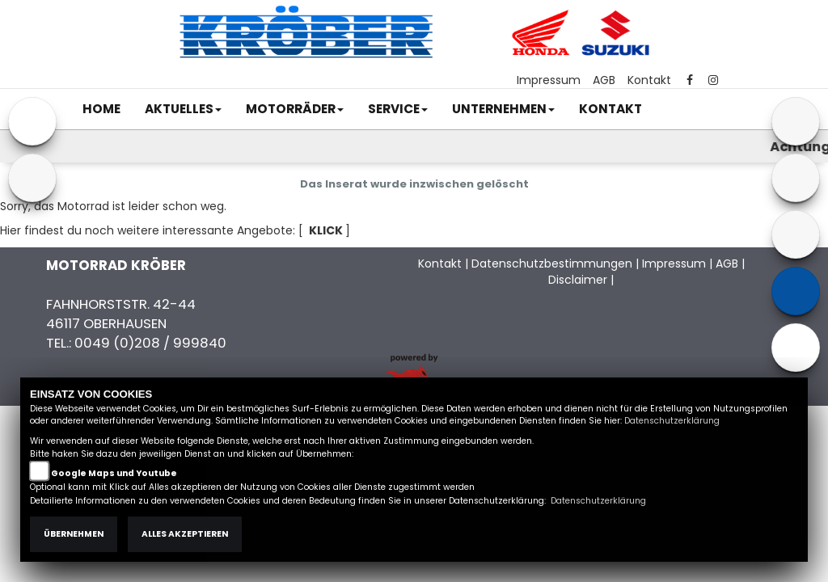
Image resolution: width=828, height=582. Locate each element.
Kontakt (649, 80)
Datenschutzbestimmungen (551, 263)
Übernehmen (74, 534)
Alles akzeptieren (185, 534)
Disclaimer (577, 280)
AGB (604, 80)
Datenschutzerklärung (672, 421)
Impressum (549, 80)
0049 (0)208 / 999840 (150, 342)
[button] (183, 109)
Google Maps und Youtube (114, 473)
